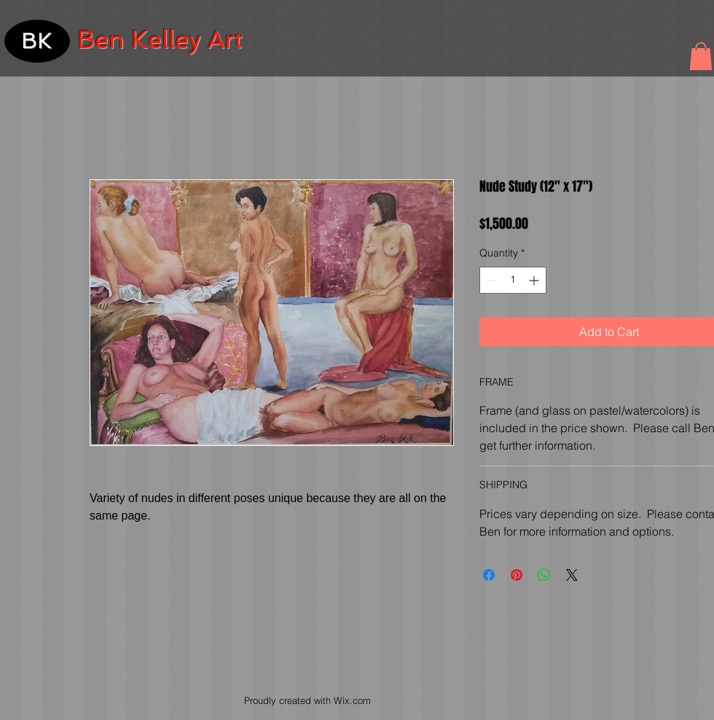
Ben (101, 40)
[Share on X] (572, 575)
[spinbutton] (513, 280)
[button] (701, 56)
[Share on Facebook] (489, 575)
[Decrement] (491, 280)
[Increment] (535, 280)
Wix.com (352, 700)
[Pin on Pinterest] (516, 575)
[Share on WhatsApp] (544, 575)
